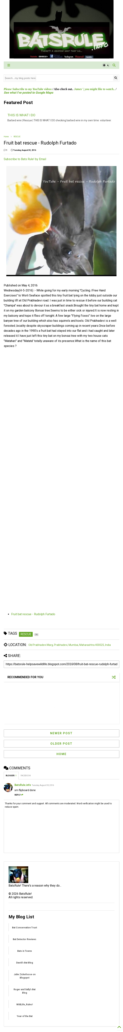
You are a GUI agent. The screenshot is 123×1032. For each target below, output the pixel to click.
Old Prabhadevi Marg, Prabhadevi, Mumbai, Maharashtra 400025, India (69, 644)
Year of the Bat (25, 1016)
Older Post (61, 743)
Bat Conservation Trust (24, 927)
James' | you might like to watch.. (94, 89)
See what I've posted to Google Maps (28, 92)
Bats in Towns (24, 951)
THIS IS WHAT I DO (21, 115)
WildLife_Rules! (24, 1004)
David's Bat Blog (24, 962)
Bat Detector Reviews (24, 939)
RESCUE (17, 137)
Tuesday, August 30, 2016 (43, 785)
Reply (18, 795)
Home (6, 137)
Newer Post (61, 733)
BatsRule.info (22, 784)
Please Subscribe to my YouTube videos (28, 89)
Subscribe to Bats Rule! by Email (25, 159)
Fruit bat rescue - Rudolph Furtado (33, 614)
